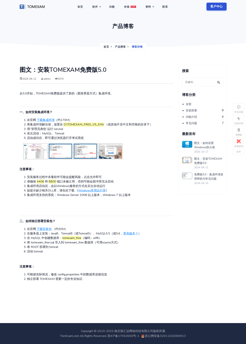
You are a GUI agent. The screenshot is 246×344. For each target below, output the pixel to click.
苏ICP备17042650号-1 (123, 336)
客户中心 (216, 6)
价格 (130, 7)
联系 (165, 7)
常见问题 (191, 123)
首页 (80, 7)
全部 (188, 104)
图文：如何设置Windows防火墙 (204, 145)
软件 (95, 7)
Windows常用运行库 (92, 190)
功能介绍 (191, 117)
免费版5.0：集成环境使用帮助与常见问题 (208, 177)
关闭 (238, 151)
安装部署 (191, 110)
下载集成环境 (46, 120)
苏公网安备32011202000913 (165, 336)
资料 (148, 7)
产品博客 (120, 47)
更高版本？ (130, 233)
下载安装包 (44, 229)
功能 (112, 7)
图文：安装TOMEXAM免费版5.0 (208, 161)
